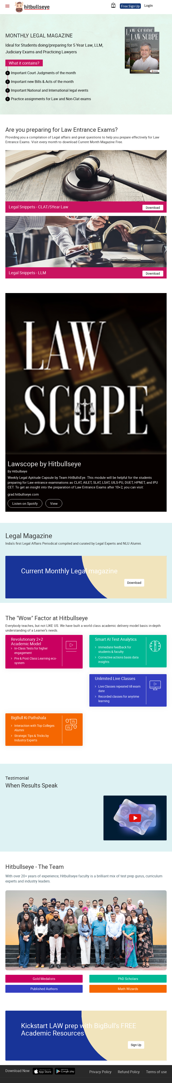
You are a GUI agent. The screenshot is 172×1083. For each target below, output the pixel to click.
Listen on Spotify (25, 503)
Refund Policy (129, 1071)
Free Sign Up (130, 6)
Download (153, 207)
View (54, 503)
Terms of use (156, 1071)
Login (148, 5)
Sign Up (136, 1045)
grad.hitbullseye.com (23, 494)
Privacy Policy (100, 1071)
